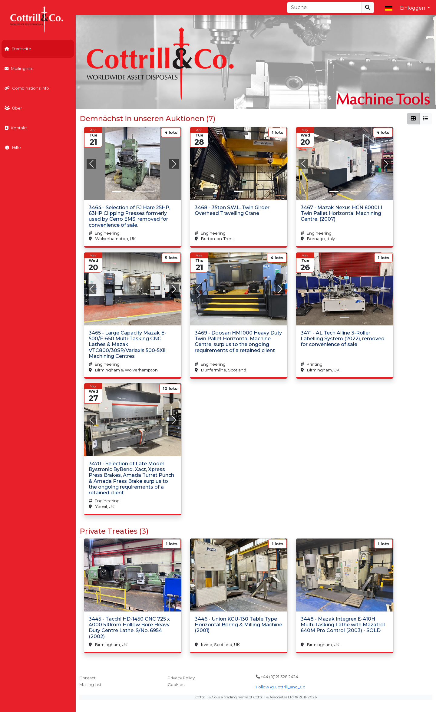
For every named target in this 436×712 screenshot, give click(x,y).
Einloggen (413, 8)
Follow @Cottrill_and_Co (281, 686)
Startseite (18, 48)
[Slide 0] (116, 191)
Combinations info (27, 88)
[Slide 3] (149, 191)
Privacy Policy (181, 677)
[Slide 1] (127, 191)
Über (13, 108)
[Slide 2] (138, 191)
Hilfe (13, 147)
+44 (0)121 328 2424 (277, 676)
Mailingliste (19, 68)
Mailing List (90, 684)
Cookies (176, 684)
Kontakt (16, 127)
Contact (87, 677)
